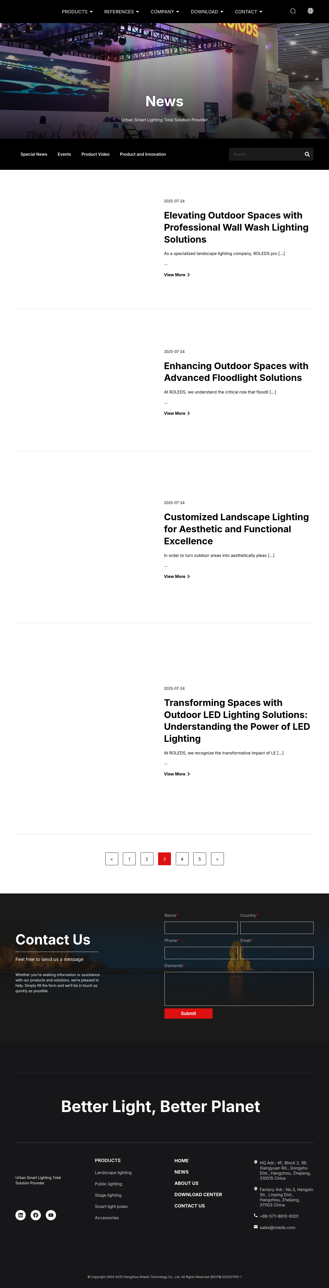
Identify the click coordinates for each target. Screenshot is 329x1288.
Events (64, 154)
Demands (174, 965)
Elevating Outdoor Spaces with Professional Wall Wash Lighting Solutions (236, 227)
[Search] (307, 154)
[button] (293, 11)
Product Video (95, 154)
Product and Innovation (143, 154)
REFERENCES (119, 11)
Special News (34, 154)
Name (171, 915)
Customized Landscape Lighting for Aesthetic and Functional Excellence (236, 529)
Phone (171, 940)
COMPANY (162, 11)
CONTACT (246, 11)
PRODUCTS (75, 11)
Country (249, 915)
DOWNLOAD (204, 11)
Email (246, 940)
